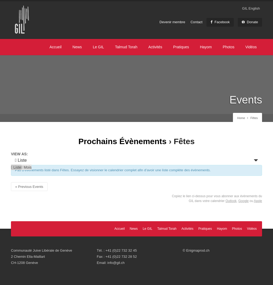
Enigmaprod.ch (197, 250)
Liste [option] (16, 167)
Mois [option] (26, 167)
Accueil (55, 47)
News (77, 47)
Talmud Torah (126, 47)
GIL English (251, 8)
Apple (258, 201)
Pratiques (181, 47)
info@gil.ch (116, 263)
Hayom (206, 47)
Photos (229, 47)
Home (241, 118)
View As (19, 154)
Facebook (220, 22)
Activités (155, 47)
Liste (21, 160)
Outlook (230, 201)
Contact (196, 22)
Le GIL (98, 47)
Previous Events (29, 187)
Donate (250, 22)
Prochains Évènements (122, 141)
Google (243, 201)
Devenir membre (172, 22)
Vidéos (251, 47)
